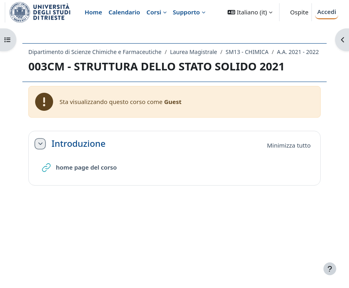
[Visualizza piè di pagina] (329, 268)
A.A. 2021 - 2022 (298, 52)
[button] (249, 12)
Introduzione (78, 143)
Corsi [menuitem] (154, 12)
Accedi (326, 12)
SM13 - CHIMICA (247, 52)
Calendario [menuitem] (124, 12)
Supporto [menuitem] (186, 12)
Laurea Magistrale (193, 52)
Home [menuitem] (93, 12)
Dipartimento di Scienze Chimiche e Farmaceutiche (94, 52)
